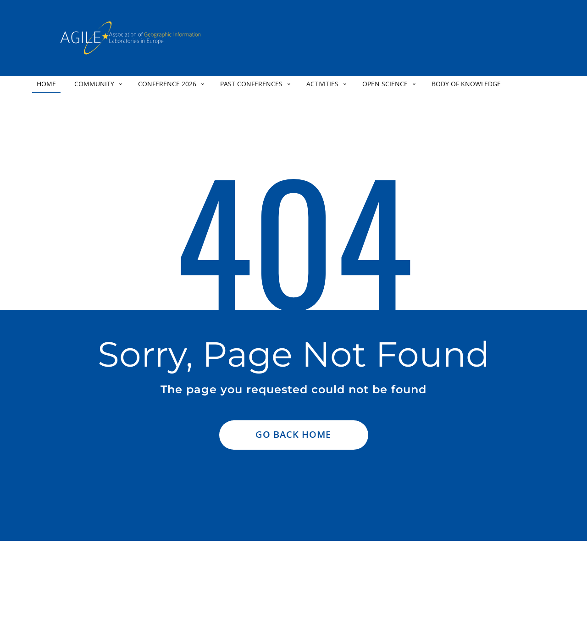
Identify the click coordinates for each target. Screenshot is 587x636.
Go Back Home (293, 434)
